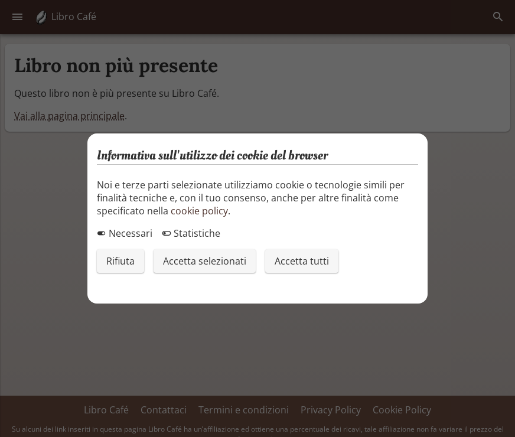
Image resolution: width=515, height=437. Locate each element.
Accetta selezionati (204, 261)
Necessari (124, 233)
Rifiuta (120, 261)
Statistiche (191, 233)
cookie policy (199, 210)
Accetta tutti (302, 261)
